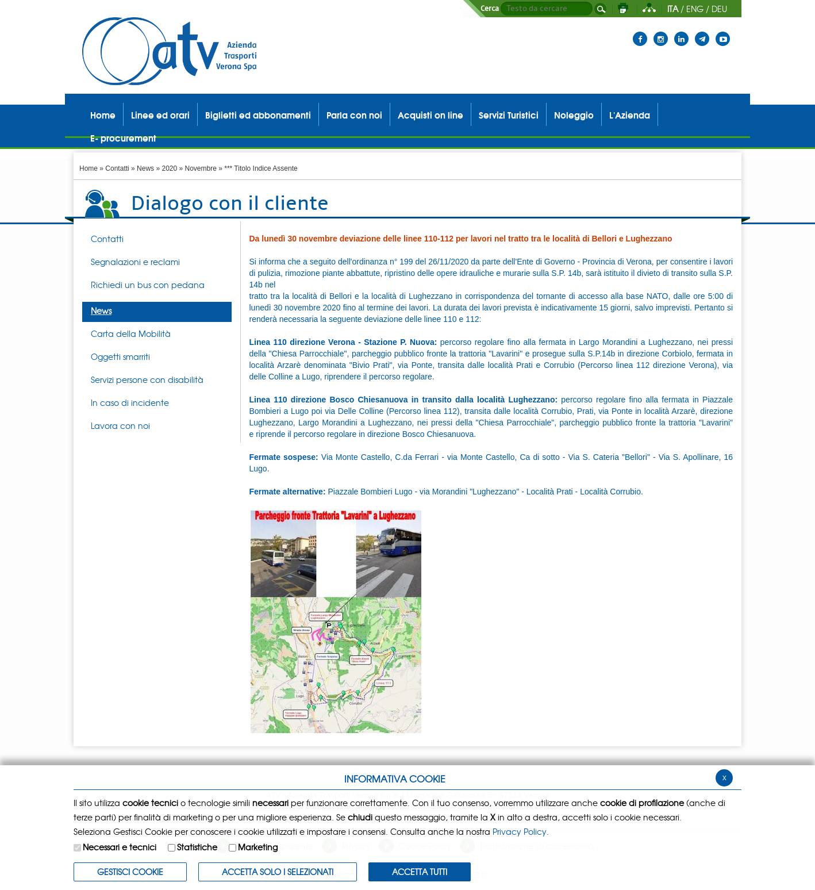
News (145, 168)
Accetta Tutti (419, 871)
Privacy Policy (520, 831)
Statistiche (197, 847)
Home (88, 168)
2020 (169, 168)
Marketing (258, 847)
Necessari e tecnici (119, 847)
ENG (694, 8)
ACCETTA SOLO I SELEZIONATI (277, 871)
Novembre (201, 168)
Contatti (117, 168)
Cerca (489, 9)
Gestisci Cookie (130, 871)
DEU (719, 8)
